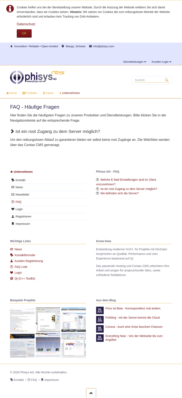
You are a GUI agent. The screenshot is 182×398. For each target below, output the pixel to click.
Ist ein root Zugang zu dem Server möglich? (129, 189)
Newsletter (22, 194)
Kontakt (20, 180)
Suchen (166, 80)
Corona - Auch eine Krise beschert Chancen (134, 326)
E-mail (21, 53)
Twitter (26, 53)
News (19, 187)
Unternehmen (23, 171)
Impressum (22, 223)
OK (24, 33)
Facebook (11, 53)
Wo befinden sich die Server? (120, 193)
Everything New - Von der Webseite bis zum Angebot (134, 337)
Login (19, 209)
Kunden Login (160, 61)
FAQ (18, 201)
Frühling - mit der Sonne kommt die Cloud (132, 317)
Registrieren (23, 216)
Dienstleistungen (133, 61)
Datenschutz (26, 24)
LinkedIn (16, 53)
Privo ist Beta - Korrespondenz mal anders (132, 308)
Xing (32, 53)
